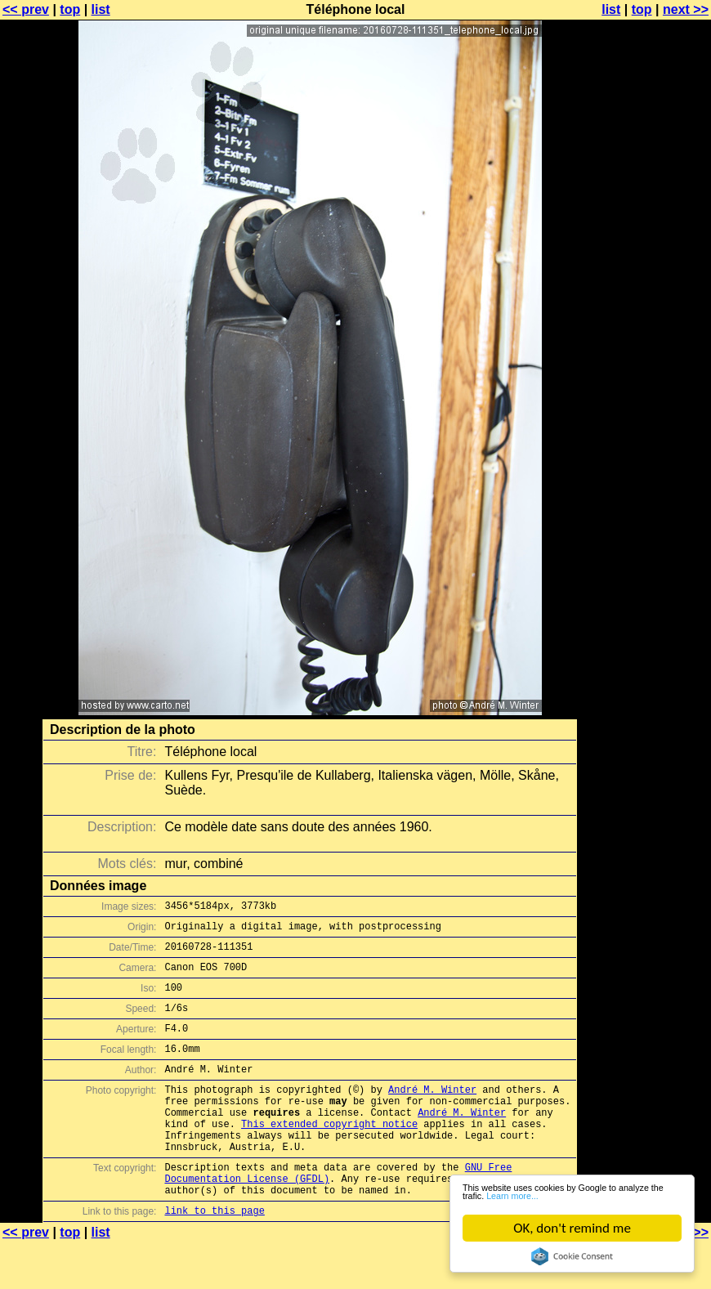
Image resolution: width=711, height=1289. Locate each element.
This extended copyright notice (329, 1155)
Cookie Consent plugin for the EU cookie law (572, 1256)
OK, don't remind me (572, 1228)
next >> (686, 9)
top (70, 9)
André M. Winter (432, 1114)
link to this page (214, 1257)
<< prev (25, 9)
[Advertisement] (644, 404)
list (101, 9)
